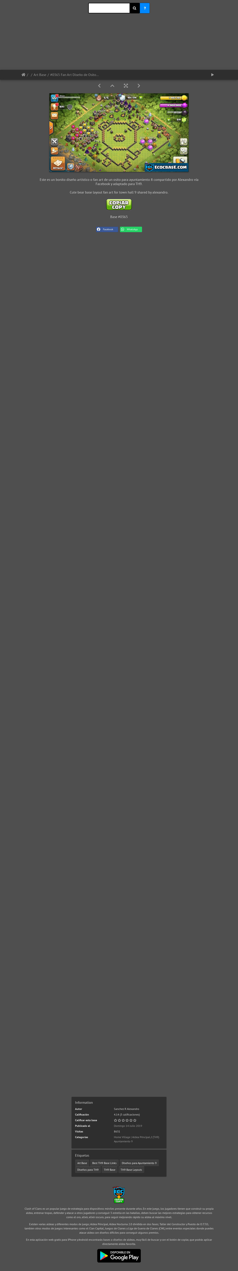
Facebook (104, 229)
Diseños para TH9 (88, 1169)
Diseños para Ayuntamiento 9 (139, 1163)
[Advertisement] (119, 45)
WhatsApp (129, 229)
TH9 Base (109, 1169)
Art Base (40, 74)
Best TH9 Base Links (104, 1163)
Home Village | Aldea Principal (132, 1137)
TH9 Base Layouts (131, 1169)
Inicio (23, 74)
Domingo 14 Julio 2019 (128, 1126)
